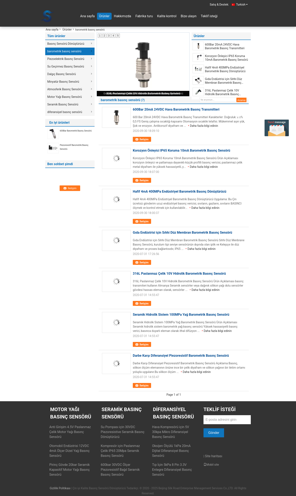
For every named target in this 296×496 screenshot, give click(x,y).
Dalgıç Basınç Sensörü (61, 74)
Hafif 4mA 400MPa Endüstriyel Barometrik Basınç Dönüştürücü (225, 69)
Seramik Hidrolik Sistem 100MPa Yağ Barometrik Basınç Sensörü (181, 315)
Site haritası (213, 456)
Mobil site (211, 464)
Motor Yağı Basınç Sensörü (64, 96)
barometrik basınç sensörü (64, 51)
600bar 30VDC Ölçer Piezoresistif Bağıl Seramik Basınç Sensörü (120, 470)
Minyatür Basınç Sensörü (63, 81)
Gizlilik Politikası (60, 488)
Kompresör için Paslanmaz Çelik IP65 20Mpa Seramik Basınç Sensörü (120, 451)
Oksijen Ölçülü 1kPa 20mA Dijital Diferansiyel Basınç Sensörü (171, 451)
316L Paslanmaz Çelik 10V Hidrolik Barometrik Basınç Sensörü (143, 93)
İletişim (144, 139)
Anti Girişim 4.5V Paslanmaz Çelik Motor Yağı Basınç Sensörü (70, 432)
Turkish (242, 4)
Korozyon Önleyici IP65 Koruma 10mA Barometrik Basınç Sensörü (226, 57)
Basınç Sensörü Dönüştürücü (65, 43)
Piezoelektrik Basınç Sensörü (65, 59)
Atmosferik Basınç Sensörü (64, 89)
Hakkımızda (122, 16)
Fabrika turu (144, 16)
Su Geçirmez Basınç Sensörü (65, 66)
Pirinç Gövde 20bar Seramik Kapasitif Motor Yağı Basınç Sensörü (69, 470)
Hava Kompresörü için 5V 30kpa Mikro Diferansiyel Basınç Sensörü (170, 432)
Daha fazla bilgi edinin (204, 125)
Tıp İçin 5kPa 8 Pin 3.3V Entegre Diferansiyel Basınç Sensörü (172, 470)
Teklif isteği (209, 16)
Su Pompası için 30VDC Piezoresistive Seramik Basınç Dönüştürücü (123, 432)
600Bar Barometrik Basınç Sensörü (76, 131)
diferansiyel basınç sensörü (64, 112)
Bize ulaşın (189, 16)
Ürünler (104, 16)
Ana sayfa (87, 16)
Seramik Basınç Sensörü (62, 104)
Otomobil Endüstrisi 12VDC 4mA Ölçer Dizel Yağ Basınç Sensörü (69, 451)
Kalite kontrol (166, 16)
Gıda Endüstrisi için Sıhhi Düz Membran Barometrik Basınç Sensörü (223, 81)
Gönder (213, 432)
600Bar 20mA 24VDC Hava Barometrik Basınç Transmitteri (225, 46)
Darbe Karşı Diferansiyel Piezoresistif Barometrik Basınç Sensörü (181, 356)
